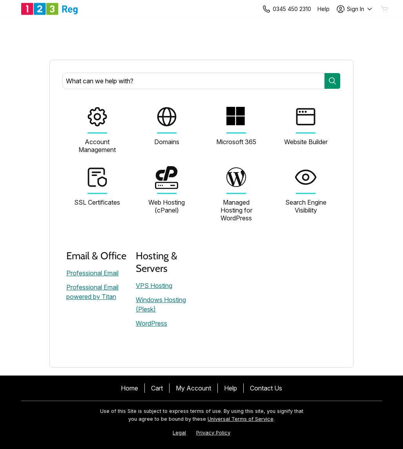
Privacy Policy (213, 433)
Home (129, 388)
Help (230, 388)
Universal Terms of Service (241, 419)
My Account (193, 388)
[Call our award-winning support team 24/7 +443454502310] (323, 9)
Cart (157, 388)
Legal (179, 433)
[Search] (332, 81)
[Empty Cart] (385, 9)
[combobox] (193, 81)
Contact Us (266, 388)
